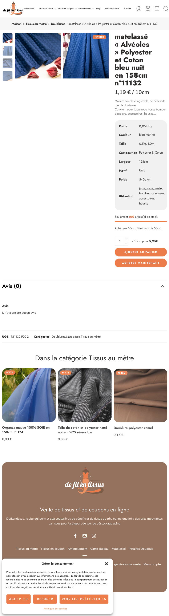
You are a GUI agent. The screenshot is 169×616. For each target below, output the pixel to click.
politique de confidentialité (96, 341)
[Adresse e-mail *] (84, 313)
